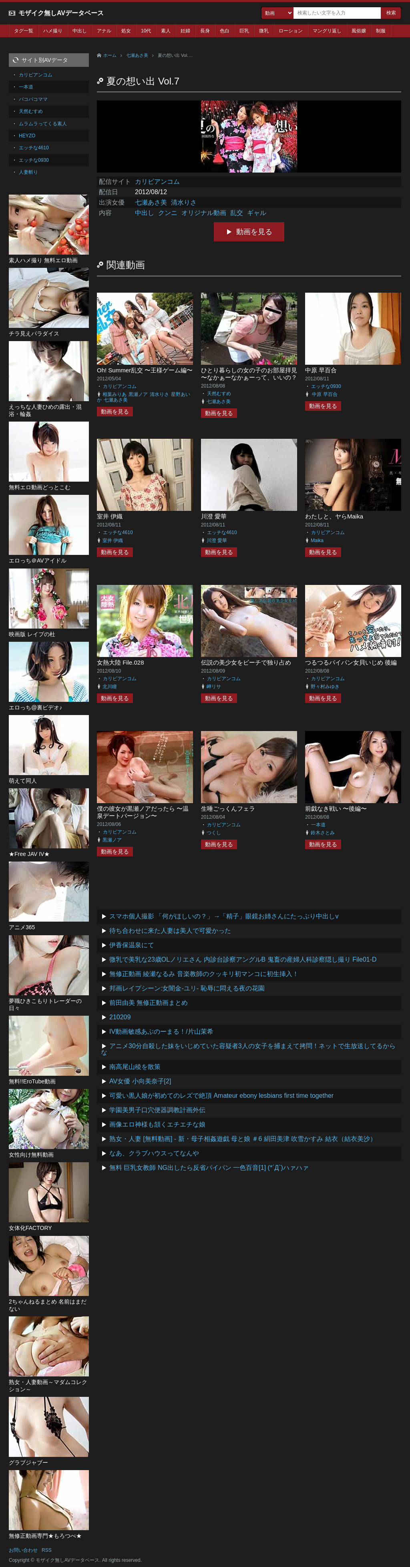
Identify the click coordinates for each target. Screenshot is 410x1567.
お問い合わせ (23, 1550)
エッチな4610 (118, 532)
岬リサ (214, 686)
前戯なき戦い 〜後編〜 (336, 808)
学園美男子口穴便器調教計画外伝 (157, 1110)
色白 (224, 31)
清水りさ (184, 202)
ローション (291, 31)
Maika (317, 540)
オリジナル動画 (203, 212)
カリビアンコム (157, 181)
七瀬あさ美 (137, 55)
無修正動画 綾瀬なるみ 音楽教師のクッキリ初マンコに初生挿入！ (204, 973)
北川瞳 (109, 686)
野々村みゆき (325, 686)
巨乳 (244, 31)
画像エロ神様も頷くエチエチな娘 (157, 1124)
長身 (205, 31)
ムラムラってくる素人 (43, 124)
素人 (166, 31)
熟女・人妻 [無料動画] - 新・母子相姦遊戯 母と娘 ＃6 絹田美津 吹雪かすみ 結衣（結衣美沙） (242, 1138)
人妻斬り (28, 172)
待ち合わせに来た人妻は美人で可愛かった (170, 930)
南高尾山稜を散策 (135, 1066)
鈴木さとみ (323, 833)
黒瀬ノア (138, 394)
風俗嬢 (359, 31)
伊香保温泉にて (131, 945)
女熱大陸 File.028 (120, 662)
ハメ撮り (52, 31)
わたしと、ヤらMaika (334, 516)
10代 (146, 31)
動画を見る (254, 232)
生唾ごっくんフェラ (228, 808)
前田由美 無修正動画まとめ (148, 1002)
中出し (79, 31)
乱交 (236, 212)
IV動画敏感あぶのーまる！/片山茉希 (161, 1031)
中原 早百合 (321, 370)
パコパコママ (33, 99)
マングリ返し (327, 31)
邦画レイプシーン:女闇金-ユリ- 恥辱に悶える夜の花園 (187, 988)
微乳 (264, 31)
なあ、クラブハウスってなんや (154, 1153)
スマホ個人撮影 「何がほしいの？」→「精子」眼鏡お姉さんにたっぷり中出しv (223, 916)
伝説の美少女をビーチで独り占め (246, 662)
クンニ (167, 212)
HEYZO (27, 136)
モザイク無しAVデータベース (61, 13)
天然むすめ (219, 393)
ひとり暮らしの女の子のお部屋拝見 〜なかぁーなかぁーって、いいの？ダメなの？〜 (249, 377)
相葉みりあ (114, 394)
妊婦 (185, 31)
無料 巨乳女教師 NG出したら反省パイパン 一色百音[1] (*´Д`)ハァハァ (209, 1167)
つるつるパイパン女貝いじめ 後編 (351, 662)
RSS (47, 1550)
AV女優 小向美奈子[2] (140, 1081)
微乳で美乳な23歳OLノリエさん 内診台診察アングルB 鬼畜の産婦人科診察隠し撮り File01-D (243, 959)
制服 (381, 31)
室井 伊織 (110, 516)
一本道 (318, 825)
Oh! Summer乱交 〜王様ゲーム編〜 (145, 370)
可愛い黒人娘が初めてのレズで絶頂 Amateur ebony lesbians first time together (221, 1095)
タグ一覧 (23, 31)
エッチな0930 (326, 386)
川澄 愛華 (214, 516)
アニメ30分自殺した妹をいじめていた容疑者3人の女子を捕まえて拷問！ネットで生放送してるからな (248, 1049)
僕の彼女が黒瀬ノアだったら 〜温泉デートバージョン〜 (143, 812)
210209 (120, 1017)
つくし (214, 833)
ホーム (110, 55)
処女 (126, 31)
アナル (104, 31)
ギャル (256, 212)
